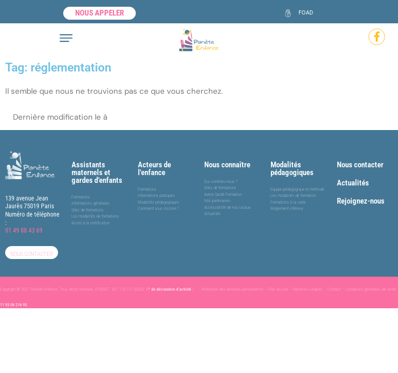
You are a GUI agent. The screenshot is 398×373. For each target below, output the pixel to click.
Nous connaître (227, 164)
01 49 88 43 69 (23, 230)
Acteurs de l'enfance (154, 168)
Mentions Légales (308, 289)
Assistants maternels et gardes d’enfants (97, 172)
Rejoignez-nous (361, 201)
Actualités (353, 183)
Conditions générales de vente (370, 289)
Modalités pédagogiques (292, 168)
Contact (334, 289)
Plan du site (278, 289)
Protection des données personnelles (233, 289)
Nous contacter (360, 164)
